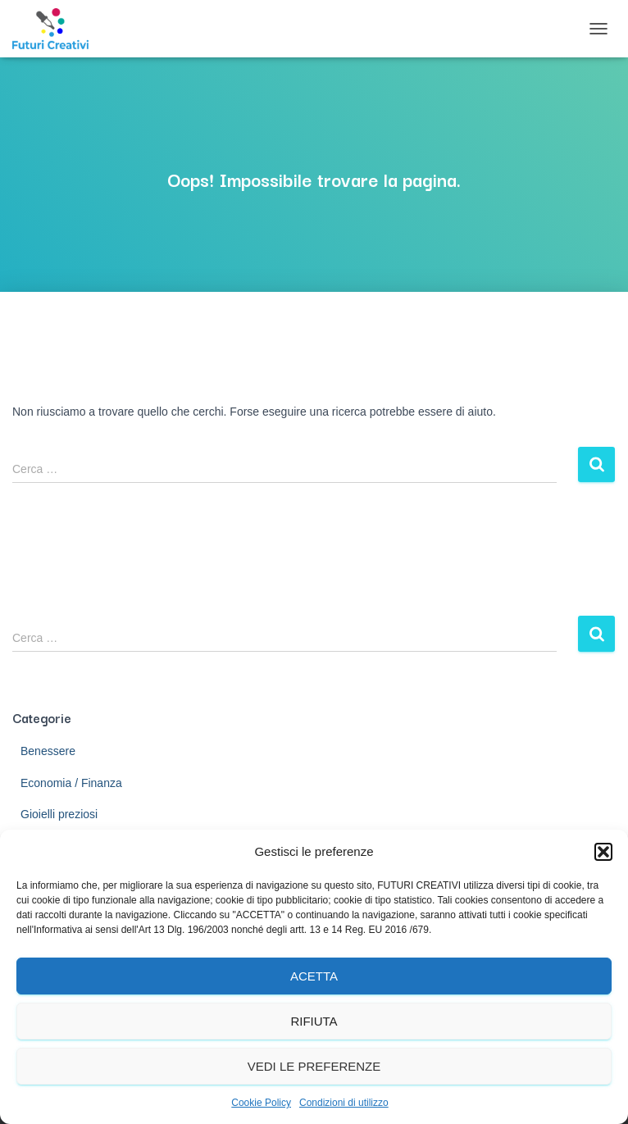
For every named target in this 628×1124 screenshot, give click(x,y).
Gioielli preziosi (59, 814)
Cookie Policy (261, 1102)
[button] (603, 852)
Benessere (47, 751)
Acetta (314, 976)
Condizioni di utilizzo (344, 1102)
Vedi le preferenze (314, 1066)
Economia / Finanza (71, 783)
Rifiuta (313, 1021)
